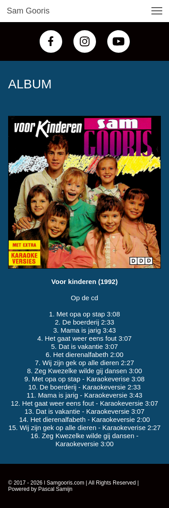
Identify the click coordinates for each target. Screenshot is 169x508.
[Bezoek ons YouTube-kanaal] (118, 41)
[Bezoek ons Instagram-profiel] (84, 41)
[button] (157, 11)
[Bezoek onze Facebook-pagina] (51, 41)
